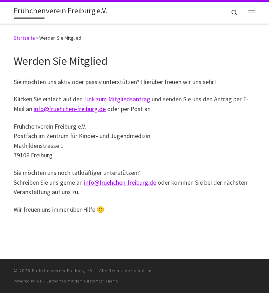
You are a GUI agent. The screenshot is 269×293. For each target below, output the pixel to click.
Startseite (24, 38)
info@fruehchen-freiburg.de (70, 109)
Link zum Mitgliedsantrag (117, 99)
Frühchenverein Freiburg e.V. (63, 271)
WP (39, 281)
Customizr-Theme (101, 281)
